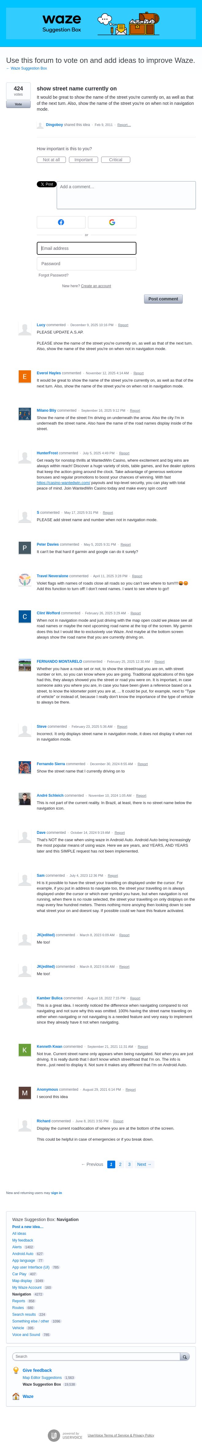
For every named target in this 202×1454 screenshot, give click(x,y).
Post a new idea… (28, 1227)
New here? (86, 286)
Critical (119, 160)
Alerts (17, 1247)
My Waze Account (27, 1287)
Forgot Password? (53, 275)
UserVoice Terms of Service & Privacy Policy (121, 1435)
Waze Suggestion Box (33, 1219)
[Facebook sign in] (61, 222)
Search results (24, 1314)
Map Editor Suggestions (43, 1378)
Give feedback (37, 1370)
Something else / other (30, 1321)
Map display (22, 1281)
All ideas (19, 1233)
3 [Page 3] (129, 1164)
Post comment (163, 298)
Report (123, 325)
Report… (124, 125)
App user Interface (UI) (30, 1267)
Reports (18, 1301)
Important (86, 160)
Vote (18, 104)
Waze (28, 1396)
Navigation (68, 1219)
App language (23, 1260)
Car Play (19, 1274)
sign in (56, 1193)
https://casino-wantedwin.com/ (63, 482)
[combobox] (97, 1356)
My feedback (22, 1240)
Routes (18, 1308)
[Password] (86, 263)
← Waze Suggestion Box (26, 68)
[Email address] (86, 248)
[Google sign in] (112, 222)
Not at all (54, 160)
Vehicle (18, 1328)
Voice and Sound (26, 1335)
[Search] (185, 1356)
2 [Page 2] (120, 1164)
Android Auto (22, 1254)
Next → (144, 1164)
